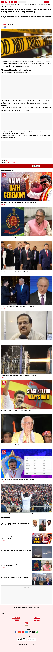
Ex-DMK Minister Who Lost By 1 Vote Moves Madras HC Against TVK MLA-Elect (15, 524)
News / (2, 4)
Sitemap (22, 611)
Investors (38, 611)
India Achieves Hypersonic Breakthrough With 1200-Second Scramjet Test (18, 375)
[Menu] (50, 2)
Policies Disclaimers (30, 611)
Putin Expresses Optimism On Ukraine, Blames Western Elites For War (18, 306)
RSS (42, 611)
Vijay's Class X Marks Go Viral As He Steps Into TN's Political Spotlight (17, 479)
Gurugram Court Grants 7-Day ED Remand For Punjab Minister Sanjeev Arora (19, 237)
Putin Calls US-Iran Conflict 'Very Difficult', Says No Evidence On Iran (14, 578)
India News (3, 24)
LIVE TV (46, 2)
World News (3, 273)
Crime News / (11, 4)
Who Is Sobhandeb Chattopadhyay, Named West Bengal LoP (15, 445)
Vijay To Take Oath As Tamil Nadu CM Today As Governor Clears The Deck (18, 514)
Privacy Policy (16, 611)
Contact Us (9, 611)
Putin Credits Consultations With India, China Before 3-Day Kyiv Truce (17, 272)
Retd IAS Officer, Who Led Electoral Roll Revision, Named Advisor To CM (18, 341)
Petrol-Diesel (4, 613)
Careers (46, 611)
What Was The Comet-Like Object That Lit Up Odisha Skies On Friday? (16, 551)
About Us (3, 611)
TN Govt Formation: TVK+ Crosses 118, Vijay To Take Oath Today (16, 410)
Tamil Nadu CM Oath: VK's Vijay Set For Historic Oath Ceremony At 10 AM (18, 202)
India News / (5, 4)
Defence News (3, 377)
